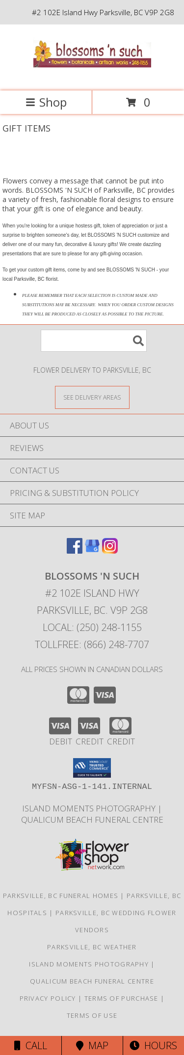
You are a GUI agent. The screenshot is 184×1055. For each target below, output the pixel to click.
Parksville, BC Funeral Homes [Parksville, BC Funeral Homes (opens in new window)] (60, 895)
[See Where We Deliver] (92, 397)
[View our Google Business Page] (92, 550)
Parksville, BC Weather (92, 947)
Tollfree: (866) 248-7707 (92, 644)
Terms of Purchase (121, 998)
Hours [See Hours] (153, 1045)
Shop (46, 102)
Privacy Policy (48, 998)
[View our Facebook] (74, 550)
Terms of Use (92, 1015)
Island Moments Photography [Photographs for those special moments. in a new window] (90, 808)
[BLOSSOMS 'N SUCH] (92, 76)
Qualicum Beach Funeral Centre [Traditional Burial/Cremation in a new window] (92, 819)
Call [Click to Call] (30, 1045)
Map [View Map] (92, 1045)
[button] (92, 768)
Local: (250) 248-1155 (92, 627)
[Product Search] (94, 341)
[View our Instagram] (110, 550)
